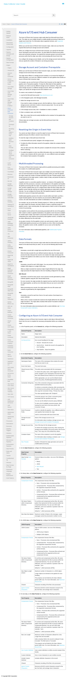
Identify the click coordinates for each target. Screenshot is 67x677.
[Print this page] (65, 24)
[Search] (53, 15)
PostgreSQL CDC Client (11, 331)
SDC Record (40, 466)
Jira (9, 234)
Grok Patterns (10, 478)
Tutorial (8, 455)
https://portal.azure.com (46, 95)
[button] (5, 31)
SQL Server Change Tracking (11, 389)
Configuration (10, 47)
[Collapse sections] (59, 24)
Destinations (9, 423)
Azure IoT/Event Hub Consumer (19, 24)
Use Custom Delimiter (27, 650)
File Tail (10, 181)
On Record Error (25, 340)
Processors (9, 421)
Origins (8, 24)
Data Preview (10, 448)
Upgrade (8, 49)
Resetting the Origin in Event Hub (11, 132)
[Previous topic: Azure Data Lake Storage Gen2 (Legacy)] (61, 24)
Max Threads (24, 442)
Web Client (11, 409)
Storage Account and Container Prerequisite (11, 121)
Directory (10, 174)
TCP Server (11, 396)
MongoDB (10, 282)
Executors (9, 426)
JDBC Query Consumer (10, 229)
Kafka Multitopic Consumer (10, 246)
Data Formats (10, 62)
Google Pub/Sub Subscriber (10, 196)
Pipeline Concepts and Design (10, 54)
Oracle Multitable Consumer (10, 316)
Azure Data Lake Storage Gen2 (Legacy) (11, 102)
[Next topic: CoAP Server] (63, 24)
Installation (9, 40)
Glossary (8, 462)
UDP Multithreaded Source (11, 401)
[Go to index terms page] (62, 4)
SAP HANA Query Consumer (11, 369)
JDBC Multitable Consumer (10, 223)
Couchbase (11, 171)
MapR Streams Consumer (10, 277)
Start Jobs (10, 394)
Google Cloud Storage (10, 189)
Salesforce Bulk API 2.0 (10, 363)
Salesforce (10, 359)
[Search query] (34, 15)
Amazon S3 (11, 70)
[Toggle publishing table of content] (3, 28)
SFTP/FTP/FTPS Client (11, 375)
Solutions (8, 433)
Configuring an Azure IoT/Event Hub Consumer (11, 155)
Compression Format (27, 480)
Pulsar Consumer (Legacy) (10, 341)
